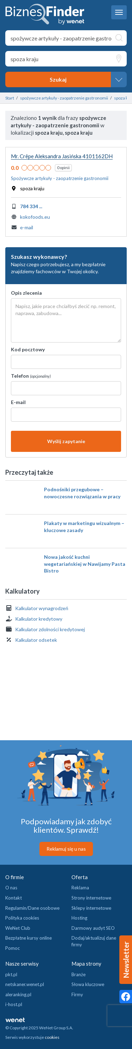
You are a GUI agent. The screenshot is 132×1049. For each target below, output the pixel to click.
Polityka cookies (22, 918)
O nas (11, 887)
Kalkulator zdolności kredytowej (50, 629)
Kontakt (13, 898)
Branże (78, 974)
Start (9, 98)
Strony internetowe (91, 898)
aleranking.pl (18, 994)
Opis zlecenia (26, 293)
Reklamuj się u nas (66, 849)
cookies (52, 1037)
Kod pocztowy (28, 349)
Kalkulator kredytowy (38, 619)
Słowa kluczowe (87, 984)
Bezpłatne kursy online (28, 938)
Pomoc (12, 948)
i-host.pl (13, 1004)
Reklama (80, 887)
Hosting (79, 918)
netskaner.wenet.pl (24, 984)
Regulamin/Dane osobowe (32, 908)
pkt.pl (11, 974)
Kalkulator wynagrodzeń (41, 608)
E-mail (18, 402)
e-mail (26, 227)
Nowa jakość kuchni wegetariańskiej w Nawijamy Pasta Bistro (84, 564)
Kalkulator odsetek (36, 640)
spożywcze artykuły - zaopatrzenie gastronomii (64, 98)
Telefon (31, 376)
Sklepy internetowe (91, 908)
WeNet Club (17, 928)
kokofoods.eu (35, 217)
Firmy (77, 994)
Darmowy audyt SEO (93, 928)
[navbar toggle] (119, 12)
